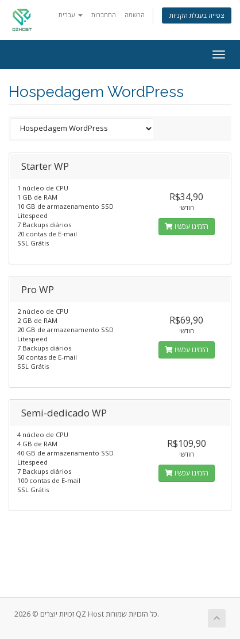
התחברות (103, 14)
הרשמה (135, 14)
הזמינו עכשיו (186, 226)
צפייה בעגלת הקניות (196, 15)
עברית (71, 14)
